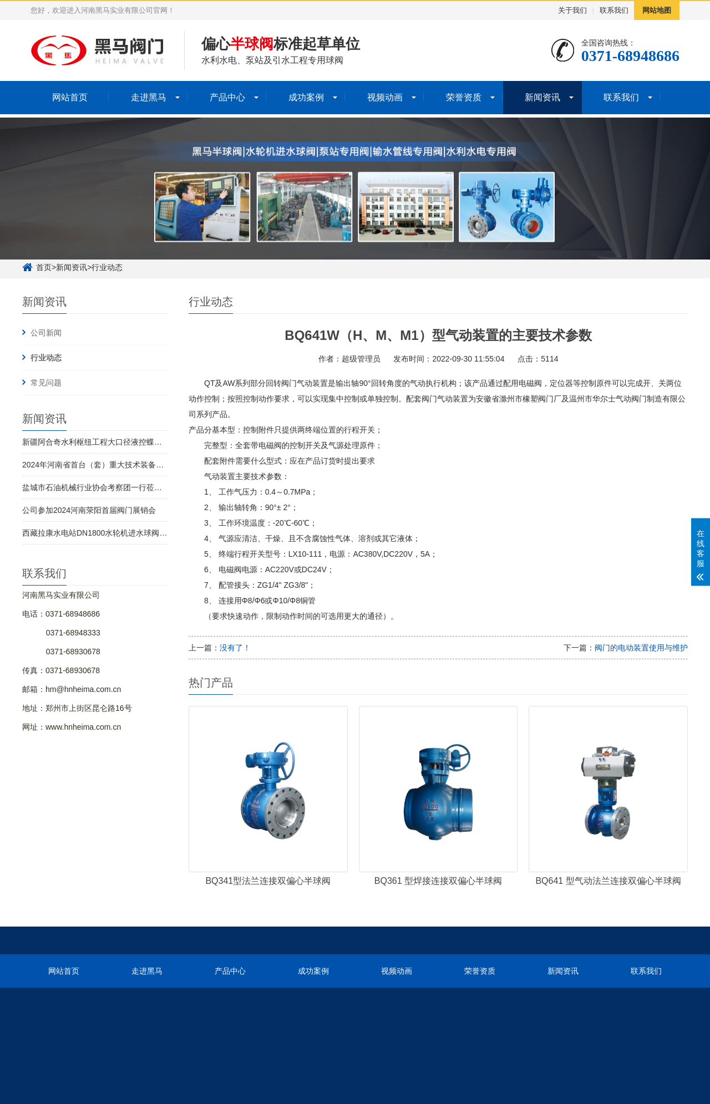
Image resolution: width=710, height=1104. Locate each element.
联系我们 (614, 10)
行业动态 (46, 357)
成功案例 (306, 97)
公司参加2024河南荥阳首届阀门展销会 (89, 510)
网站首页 (70, 97)
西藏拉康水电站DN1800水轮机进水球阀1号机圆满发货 (116, 532)
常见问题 (46, 382)
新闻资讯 (542, 97)
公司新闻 (46, 332)
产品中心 (227, 97)
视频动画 (385, 97)
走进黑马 (148, 97)
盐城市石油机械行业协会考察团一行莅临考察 (100, 487)
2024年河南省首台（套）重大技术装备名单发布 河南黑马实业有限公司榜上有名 (160, 464)
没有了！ (235, 647)
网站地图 (656, 10)
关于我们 (572, 10)
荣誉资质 (463, 97)
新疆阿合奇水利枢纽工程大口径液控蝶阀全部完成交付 (115, 441)
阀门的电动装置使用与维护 (641, 647)
